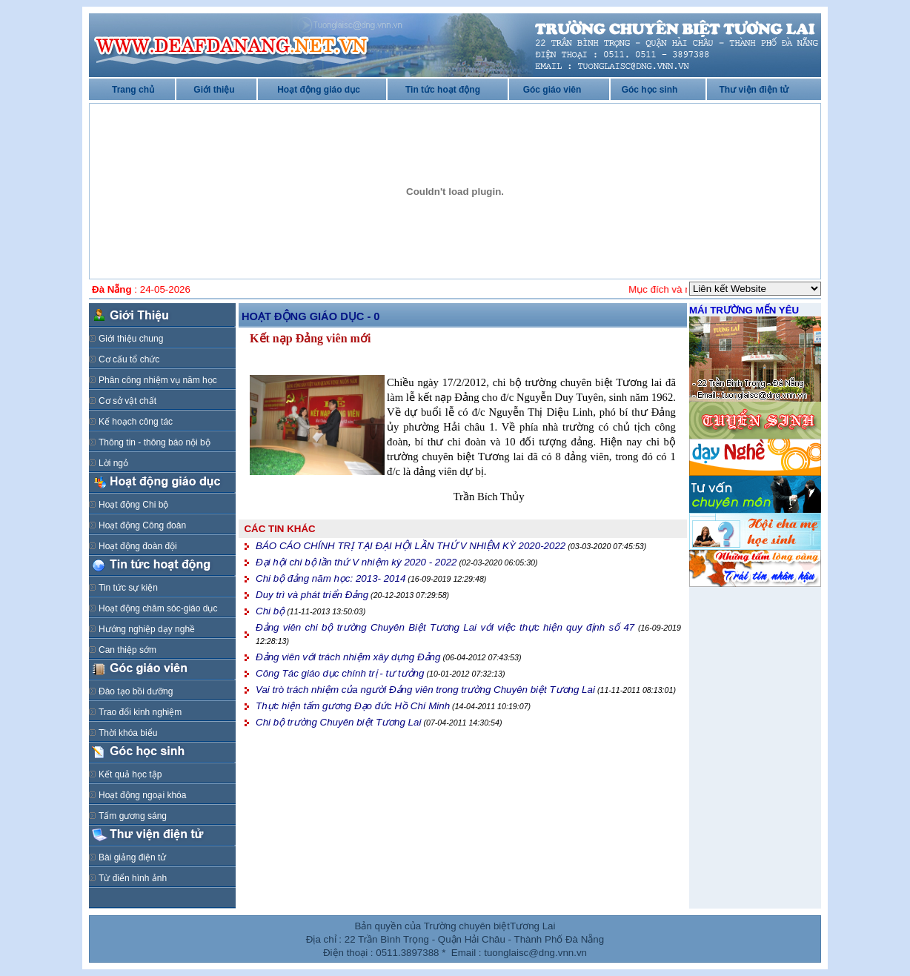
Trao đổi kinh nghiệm (140, 712)
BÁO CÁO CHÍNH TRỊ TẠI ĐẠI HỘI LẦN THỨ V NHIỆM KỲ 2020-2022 (410, 545)
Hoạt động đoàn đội (138, 546)
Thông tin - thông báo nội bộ (154, 442)
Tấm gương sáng (133, 816)
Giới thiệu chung (131, 338)
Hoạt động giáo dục (318, 89)
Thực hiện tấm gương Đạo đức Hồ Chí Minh (353, 705)
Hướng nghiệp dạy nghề (147, 629)
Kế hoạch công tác (136, 421)
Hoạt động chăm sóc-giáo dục (158, 608)
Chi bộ (270, 611)
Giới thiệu (213, 89)
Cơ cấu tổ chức (129, 359)
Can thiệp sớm (127, 650)
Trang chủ (133, 89)
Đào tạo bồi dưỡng (136, 691)
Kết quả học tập (130, 774)
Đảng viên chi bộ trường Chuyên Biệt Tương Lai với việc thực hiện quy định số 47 (445, 627)
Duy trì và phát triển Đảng (312, 594)
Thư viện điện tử (754, 89)
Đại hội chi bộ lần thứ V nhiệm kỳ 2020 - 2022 (356, 562)
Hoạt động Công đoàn (142, 525)
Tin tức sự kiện (128, 587)
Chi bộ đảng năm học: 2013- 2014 (330, 578)
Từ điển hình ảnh (133, 878)
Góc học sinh (650, 89)
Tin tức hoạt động (442, 89)
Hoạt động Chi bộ (133, 504)
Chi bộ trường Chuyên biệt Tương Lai (338, 722)
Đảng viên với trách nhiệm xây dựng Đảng (348, 657)
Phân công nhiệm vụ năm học (158, 380)
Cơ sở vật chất (127, 401)
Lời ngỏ (113, 463)
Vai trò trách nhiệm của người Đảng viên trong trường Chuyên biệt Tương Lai (425, 689)
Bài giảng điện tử (132, 857)
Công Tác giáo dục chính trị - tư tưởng (340, 673)
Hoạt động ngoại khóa (142, 795)
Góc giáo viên (552, 89)
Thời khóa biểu (128, 733)
